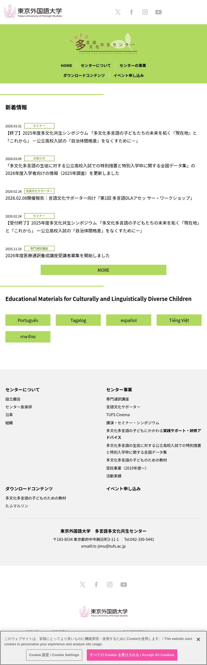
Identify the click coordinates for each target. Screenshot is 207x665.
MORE (103, 270)
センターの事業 (133, 65)
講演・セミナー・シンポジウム (132, 422)
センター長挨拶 (18, 406)
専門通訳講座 (117, 399)
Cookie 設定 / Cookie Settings (54, 655)
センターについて (96, 65)
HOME (66, 65)
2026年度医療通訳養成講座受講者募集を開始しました (57, 255)
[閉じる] (198, 639)
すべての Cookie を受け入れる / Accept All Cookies (132, 655)
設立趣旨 (12, 399)
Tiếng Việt (179, 320)
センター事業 (119, 389)
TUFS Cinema (118, 414)
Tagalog (78, 320)
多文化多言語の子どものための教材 (136, 460)
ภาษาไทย (28, 337)
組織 (9, 422)
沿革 (9, 414)
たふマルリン (16, 505)
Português (28, 320)
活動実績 (113, 476)
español (129, 320)
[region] (103, 648)
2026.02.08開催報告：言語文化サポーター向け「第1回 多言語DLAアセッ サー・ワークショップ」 (99, 198)
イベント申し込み (128, 75)
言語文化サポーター (123, 406)
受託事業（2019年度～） (127, 468)
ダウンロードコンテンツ (84, 75)
